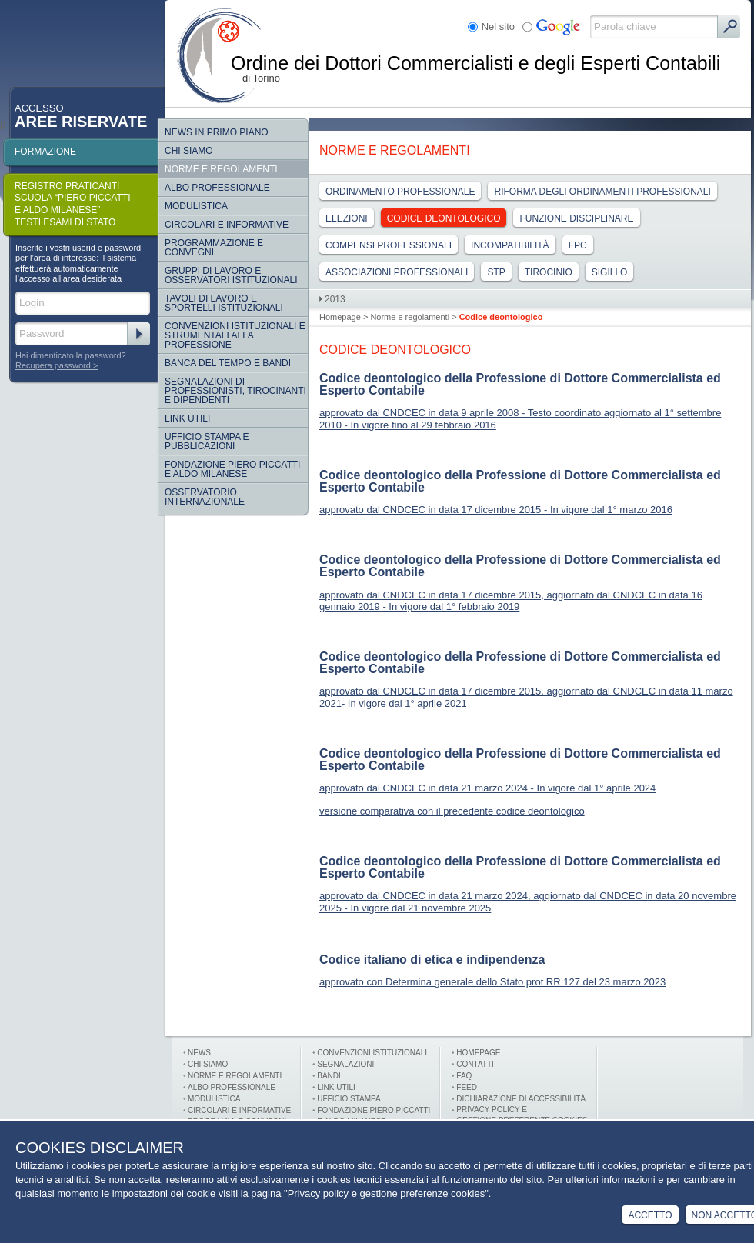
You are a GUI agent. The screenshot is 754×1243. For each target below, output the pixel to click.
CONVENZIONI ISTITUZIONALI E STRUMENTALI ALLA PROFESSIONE (235, 335)
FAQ (464, 1075)
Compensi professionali (388, 245)
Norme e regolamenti (221, 169)
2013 (335, 299)
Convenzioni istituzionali (372, 1052)
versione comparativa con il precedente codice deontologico (452, 811)
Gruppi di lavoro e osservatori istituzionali (231, 275)
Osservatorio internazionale (205, 497)
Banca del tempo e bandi (228, 363)
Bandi (329, 1075)
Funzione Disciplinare (576, 218)
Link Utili (187, 418)
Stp (496, 272)
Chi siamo (189, 150)
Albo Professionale (217, 187)
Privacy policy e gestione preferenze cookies (386, 1193)
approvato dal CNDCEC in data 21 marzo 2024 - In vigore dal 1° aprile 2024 (487, 788)
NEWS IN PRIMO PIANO (217, 132)
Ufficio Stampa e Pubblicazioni (207, 442)
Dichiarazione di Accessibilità (521, 1099)
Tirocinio (548, 272)
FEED (466, 1087)
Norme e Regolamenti (235, 1075)
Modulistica (196, 206)
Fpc (578, 245)
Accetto (650, 1215)
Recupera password (53, 365)
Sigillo (610, 272)
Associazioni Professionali (396, 272)
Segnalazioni (345, 1064)
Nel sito (498, 26)
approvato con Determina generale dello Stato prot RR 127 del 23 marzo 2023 (492, 982)
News (199, 1052)
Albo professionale (231, 1087)
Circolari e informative (227, 224)
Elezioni (346, 218)
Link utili (336, 1087)
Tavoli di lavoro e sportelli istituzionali (224, 303)
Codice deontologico (444, 218)
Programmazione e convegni (214, 248)
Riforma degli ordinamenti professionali (602, 191)
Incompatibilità (510, 245)
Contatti (475, 1064)
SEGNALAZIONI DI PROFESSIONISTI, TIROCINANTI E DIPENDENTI (235, 390)
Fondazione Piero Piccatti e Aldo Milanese (232, 469)
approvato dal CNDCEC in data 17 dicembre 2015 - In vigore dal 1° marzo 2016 (495, 509)
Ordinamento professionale (400, 191)
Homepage (340, 317)
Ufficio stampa (348, 1099)
